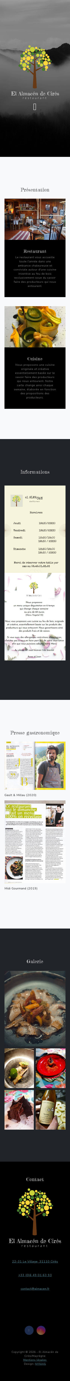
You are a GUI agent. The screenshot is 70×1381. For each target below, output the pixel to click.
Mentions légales (35, 1360)
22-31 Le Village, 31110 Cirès (35, 1261)
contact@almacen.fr (35, 1289)
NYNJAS (40, 1364)
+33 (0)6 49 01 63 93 (35, 1275)
